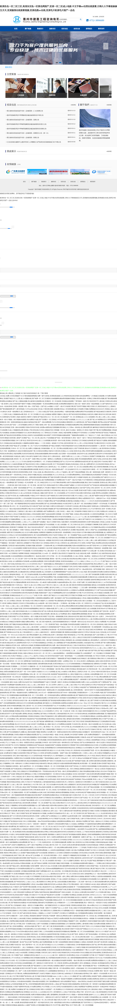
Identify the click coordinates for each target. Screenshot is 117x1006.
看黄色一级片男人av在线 (58, 558)
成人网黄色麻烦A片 (58, 563)
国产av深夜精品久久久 (53, 815)
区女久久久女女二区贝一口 (55, 676)
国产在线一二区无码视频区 (19, 424)
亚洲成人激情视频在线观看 (35, 918)
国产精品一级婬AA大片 (96, 821)
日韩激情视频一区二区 (48, 448)
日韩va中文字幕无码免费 (58, 939)
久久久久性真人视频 (27, 897)
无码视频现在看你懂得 (107, 810)
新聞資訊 (89, 29)
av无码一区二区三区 (75, 466)
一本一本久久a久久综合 (14, 634)
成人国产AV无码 (10, 495)
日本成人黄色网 (64, 734)
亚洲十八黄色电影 (57, 634)
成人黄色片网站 (25, 739)
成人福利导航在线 (105, 553)
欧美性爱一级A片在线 (58, 440)
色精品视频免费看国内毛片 (105, 689)
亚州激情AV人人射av (60, 991)
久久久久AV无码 (24, 579)
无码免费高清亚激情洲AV (78, 521)
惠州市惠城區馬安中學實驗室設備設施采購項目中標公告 (40, 115)
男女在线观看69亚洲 (109, 800)
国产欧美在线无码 (6, 802)
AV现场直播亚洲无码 (31, 797)
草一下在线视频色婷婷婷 (82, 886)
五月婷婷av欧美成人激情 (70, 458)
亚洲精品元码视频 (34, 952)
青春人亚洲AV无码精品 (68, 668)
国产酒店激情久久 (37, 965)
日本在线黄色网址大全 (29, 928)
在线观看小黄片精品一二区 (57, 860)
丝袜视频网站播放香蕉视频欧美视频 (63, 398)
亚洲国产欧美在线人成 (26, 975)
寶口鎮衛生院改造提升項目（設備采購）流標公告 (40, 119)
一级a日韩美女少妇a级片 (85, 981)
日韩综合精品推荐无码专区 (58, 831)
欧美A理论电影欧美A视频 (29, 592)
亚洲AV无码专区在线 (32, 427)
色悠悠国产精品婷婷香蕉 (59, 674)
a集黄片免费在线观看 (49, 582)
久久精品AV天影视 (64, 905)
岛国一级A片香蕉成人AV (105, 435)
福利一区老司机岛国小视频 (42, 968)
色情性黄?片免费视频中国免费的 (10, 684)
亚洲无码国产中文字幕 (15, 616)
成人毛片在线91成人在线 (107, 723)
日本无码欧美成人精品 (57, 490)
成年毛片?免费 (60, 997)
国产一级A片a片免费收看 (49, 526)
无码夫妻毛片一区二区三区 (100, 805)
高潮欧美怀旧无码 (49, 884)
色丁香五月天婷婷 (99, 655)
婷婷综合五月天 (21, 702)
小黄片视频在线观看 (19, 419)
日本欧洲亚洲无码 (82, 807)
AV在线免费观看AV (17, 555)
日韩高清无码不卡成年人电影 (11, 737)
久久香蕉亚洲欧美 (94, 566)
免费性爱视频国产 (94, 734)
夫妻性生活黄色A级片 (57, 506)
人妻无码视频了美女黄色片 (40, 647)
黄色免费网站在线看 (51, 403)
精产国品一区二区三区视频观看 (45, 529)
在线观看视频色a (18, 639)
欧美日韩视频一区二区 (104, 792)
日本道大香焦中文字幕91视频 (81, 532)
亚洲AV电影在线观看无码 (40, 750)
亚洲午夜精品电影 (93, 521)
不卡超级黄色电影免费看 (93, 823)
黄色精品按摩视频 (22, 624)
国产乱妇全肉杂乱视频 (104, 590)
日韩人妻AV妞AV (20, 718)
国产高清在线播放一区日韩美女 (96, 933)
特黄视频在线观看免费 (80, 863)
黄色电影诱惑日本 (103, 490)
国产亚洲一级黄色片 (78, 933)
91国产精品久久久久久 (50, 566)
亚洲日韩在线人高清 (33, 936)
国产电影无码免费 (53, 477)
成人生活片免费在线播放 (30, 532)
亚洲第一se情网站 (63, 660)
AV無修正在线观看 (98, 395)
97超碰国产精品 (107, 968)
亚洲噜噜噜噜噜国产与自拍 (62, 571)
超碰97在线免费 (12, 810)
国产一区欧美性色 (15, 474)
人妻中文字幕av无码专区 (88, 818)
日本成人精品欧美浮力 (44, 886)
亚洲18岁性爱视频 (32, 899)
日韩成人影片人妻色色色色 (51, 456)
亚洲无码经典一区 (8, 676)
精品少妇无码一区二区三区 (11, 558)
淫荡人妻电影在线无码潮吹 (71, 718)
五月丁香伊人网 (75, 1004)
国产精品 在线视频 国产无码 (107, 650)
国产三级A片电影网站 (35, 844)
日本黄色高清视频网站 (29, 737)
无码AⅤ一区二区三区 (64, 776)
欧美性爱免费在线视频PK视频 (100, 773)
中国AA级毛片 (47, 755)
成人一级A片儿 (25, 584)
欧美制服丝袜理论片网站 (106, 962)
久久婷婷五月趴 (5, 655)
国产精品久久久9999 (37, 752)
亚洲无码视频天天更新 (45, 737)
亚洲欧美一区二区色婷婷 (53, 400)
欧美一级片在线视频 (36, 779)
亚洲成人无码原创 (72, 440)
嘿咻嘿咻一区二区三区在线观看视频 (82, 931)
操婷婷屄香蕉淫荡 (53, 933)
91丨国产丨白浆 (21, 970)
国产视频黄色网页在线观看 (80, 826)
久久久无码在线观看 (8, 779)
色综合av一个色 (76, 729)
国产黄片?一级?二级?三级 (43, 926)
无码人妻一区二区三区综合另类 (40, 674)
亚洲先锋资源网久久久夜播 (61, 926)
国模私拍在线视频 (71, 632)
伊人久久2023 (57, 474)
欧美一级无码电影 (66, 655)
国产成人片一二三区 (34, 842)
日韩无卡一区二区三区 (43, 826)
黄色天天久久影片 (25, 823)
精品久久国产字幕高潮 (76, 448)
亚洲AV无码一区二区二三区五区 (83, 794)
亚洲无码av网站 (30, 500)
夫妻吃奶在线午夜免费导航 (72, 810)
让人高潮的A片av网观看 (76, 590)
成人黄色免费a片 (93, 639)
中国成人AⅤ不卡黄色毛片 (38, 495)
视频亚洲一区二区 (35, 666)
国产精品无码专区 (29, 464)
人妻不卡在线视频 (42, 923)
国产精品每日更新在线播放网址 (70, 983)
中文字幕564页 (96, 508)
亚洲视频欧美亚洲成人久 (60, 427)
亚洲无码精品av (58, 663)
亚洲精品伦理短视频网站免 (14, 991)
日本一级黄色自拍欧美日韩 (62, 731)
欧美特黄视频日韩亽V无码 (10, 584)
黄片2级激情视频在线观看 (8, 653)
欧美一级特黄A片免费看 (79, 821)
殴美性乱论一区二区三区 (66, 970)
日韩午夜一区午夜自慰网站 (61, 968)
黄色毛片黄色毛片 (102, 755)
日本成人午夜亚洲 (43, 408)
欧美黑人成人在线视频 (88, 608)
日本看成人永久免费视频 (54, 642)
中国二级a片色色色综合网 (32, 526)
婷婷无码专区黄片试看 (66, 495)
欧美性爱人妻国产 (15, 437)
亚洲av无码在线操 (106, 550)
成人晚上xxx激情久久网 (63, 671)
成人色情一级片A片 (21, 697)
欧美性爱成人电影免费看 (13, 453)
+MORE (73, 105)
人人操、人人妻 (76, 650)
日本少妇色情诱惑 (80, 970)
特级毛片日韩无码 (54, 450)
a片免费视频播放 (41, 768)
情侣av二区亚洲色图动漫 (68, 408)
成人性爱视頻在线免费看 (74, 537)
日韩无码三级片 (46, 952)
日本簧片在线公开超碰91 (33, 639)
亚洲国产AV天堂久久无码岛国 (94, 849)
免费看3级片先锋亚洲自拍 (32, 660)
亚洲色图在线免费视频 (34, 702)
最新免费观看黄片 (107, 823)
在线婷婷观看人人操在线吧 (75, 829)
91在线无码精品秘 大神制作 (95, 844)
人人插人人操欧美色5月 (41, 632)
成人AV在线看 (52, 865)
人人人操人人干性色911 (81, 456)
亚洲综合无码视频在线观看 (71, 681)
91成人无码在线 (101, 632)
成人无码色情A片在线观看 (15, 477)
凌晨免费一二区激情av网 (44, 545)
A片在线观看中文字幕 (87, 955)
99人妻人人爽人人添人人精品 (105, 416)
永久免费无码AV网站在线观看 (61, 786)
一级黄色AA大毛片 (97, 555)
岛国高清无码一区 (48, 842)
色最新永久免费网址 (86, 548)
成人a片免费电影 (61, 613)
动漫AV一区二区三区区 (89, 558)
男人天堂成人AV (41, 655)
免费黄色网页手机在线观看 (84, 411)
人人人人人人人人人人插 (79, 574)
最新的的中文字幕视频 (28, 540)
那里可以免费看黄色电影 (95, 637)
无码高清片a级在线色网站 (16, 545)
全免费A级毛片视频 (10, 752)
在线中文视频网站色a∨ (19, 844)
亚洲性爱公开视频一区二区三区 (92, 537)
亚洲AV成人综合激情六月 (84, 676)
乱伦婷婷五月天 (73, 469)
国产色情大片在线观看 (54, 760)
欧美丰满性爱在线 (34, 432)
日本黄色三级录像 (31, 710)
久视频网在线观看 (28, 442)
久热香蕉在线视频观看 (103, 876)
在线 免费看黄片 (80, 865)
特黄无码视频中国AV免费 (96, 920)
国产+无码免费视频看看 (7, 702)
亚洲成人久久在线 (67, 450)
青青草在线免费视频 (58, 498)
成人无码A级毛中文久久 (29, 679)
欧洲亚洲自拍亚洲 (62, 590)
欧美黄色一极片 (18, 765)
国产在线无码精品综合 (98, 737)
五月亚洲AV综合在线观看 (26, 960)
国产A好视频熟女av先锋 (34, 792)
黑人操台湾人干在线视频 (46, 437)
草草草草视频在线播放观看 (61, 435)
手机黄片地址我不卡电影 (16, 466)
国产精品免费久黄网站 (20, 713)
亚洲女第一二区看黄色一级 (61, 603)
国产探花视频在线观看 (73, 834)
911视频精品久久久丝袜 (16, 797)
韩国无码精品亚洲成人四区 (15, 781)
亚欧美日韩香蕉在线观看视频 (81, 584)
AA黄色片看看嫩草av (104, 752)
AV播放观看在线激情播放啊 (78, 576)
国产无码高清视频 (107, 839)
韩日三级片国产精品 (8, 865)
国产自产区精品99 (93, 484)
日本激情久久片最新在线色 (66, 944)
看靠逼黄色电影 (50, 618)
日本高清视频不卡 (16, 395)
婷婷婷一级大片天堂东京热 (70, 647)
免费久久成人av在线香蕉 (89, 681)
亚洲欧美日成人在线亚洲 (96, 576)
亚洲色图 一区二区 (37, 802)
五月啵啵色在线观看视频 (57, 923)
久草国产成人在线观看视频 (98, 529)
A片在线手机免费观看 (61, 637)
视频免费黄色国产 (55, 891)
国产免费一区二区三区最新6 (41, 398)
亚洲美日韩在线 (39, 618)
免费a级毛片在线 (70, 676)
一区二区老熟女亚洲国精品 (51, 461)
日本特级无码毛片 (53, 697)
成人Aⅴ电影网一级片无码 (43, 603)
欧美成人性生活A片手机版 (103, 771)
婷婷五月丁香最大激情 (35, 424)
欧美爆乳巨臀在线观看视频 (9, 860)
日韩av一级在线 (74, 427)
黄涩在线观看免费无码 (102, 881)
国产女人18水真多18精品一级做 (47, 734)
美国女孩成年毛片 (53, 484)
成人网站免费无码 (86, 427)
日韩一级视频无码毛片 (17, 708)
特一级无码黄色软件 (94, 731)
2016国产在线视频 (69, 419)
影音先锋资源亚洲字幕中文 (94, 947)
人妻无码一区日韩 (105, 445)
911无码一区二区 (66, 999)
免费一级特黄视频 (90, 587)
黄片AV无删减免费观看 (18, 582)
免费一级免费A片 (92, 553)
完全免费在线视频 (99, 923)
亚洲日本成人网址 (79, 450)
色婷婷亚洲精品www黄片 (99, 579)
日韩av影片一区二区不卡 (69, 758)
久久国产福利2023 (106, 403)
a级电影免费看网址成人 (79, 755)
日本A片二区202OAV (104, 818)
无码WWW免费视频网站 (31, 608)
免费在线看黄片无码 (6, 962)
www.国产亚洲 (91, 545)
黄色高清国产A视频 (21, 894)
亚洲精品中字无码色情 (79, 432)
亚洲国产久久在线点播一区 (90, 550)
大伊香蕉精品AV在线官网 (12, 498)
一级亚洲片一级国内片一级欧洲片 (43, 823)
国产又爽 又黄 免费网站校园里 (100, 826)
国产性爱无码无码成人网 (84, 868)
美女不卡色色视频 (8, 800)
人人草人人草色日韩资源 (85, 442)
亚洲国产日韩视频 (95, 456)
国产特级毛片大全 (88, 519)
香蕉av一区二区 (51, 726)
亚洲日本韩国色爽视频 (14, 705)
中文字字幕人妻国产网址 (61, 1004)
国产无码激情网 (94, 574)
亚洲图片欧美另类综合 (29, 548)
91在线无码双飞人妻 (69, 503)
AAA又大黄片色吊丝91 (90, 595)
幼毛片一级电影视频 (76, 910)
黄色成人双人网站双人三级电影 (10, 393)
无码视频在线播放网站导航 (74, 424)
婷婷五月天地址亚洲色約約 (94, 899)
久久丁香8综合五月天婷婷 (49, 432)
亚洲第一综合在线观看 (68, 453)
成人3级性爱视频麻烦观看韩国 (77, 957)
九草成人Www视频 (36, 884)
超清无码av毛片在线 (28, 506)
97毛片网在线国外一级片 (75, 884)
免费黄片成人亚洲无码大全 (76, 842)
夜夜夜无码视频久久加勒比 (77, 941)
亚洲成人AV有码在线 (77, 792)
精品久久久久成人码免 (57, 750)
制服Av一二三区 (40, 442)
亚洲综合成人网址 (105, 482)
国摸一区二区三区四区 (71, 805)
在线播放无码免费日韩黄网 (63, 960)
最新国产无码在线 (42, 915)
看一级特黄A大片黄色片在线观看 (19, 933)
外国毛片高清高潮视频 (89, 765)
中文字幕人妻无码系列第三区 (66, 442)
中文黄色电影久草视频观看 (101, 605)
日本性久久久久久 (95, 894)
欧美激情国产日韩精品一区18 (103, 474)
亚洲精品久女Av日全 (30, 991)
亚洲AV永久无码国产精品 (108, 978)
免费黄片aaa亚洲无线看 (69, 815)
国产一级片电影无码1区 (41, 1002)
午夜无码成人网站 (74, 991)
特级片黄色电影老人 (70, 634)
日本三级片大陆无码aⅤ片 (10, 823)
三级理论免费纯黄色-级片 (59, 836)
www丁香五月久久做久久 (50, 584)
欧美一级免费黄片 (14, 411)
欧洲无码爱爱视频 (97, 532)
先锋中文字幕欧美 (45, 797)
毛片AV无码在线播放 (59, 422)
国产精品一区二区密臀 (7, 697)
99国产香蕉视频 (31, 786)
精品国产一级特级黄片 (80, 679)
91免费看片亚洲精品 (69, 894)
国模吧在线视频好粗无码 (92, 910)
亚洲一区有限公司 (107, 508)
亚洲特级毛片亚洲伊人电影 (11, 416)
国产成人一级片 (7, 639)
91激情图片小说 (43, 548)
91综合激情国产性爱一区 (88, 750)
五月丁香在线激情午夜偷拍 (61, 464)
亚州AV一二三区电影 (79, 847)
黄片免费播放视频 (105, 429)
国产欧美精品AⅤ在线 (15, 821)
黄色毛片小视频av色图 (46, 608)
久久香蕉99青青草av (41, 847)
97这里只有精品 (57, 534)
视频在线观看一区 (20, 792)
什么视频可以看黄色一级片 (75, 860)
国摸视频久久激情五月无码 (56, 834)
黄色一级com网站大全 (90, 905)
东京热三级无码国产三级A (81, 773)
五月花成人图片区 (48, 844)
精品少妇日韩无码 (21, 687)
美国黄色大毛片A (93, 957)
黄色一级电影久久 (79, 739)
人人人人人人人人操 (47, 955)
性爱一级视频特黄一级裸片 (77, 836)
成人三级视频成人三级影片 (31, 947)
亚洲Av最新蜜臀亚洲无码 (66, 865)
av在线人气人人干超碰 (7, 742)
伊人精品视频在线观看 (62, 689)
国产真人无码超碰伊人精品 (17, 905)
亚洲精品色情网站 (104, 613)
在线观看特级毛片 (14, 490)
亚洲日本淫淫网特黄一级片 (98, 629)
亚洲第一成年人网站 (63, 876)
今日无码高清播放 (37, 550)
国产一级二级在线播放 (84, 503)
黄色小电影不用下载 (91, 429)
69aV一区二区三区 (73, 626)
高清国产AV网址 (20, 569)
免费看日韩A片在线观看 (22, 758)
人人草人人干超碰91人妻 (62, 471)
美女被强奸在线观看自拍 (36, 400)
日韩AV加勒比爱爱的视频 (103, 852)
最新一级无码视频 (84, 965)
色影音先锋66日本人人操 (84, 618)
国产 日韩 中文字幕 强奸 (29, 558)
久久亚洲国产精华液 (94, 432)
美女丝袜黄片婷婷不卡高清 (70, 928)
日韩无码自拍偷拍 (24, 997)
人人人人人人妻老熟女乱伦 (51, 873)
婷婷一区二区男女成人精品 (17, 786)
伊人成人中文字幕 (12, 975)
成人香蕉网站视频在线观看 (37, 697)
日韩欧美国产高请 (49, 590)
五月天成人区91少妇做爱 (100, 907)
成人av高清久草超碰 (104, 768)
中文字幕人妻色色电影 (85, 634)
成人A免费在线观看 (23, 495)
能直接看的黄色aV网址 (40, 831)
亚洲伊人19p (8, 403)
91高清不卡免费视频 (37, 723)
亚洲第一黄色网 (18, 406)
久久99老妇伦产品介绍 (98, 603)
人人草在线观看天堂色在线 (30, 498)
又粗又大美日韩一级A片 (13, 637)
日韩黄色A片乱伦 (65, 933)
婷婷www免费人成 (54, 453)
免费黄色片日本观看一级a (102, 663)
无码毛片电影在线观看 (80, 566)
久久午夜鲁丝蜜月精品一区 (105, 891)
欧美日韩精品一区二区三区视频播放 (49, 928)
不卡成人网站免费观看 (101, 676)
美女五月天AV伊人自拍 (22, 723)
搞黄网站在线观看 (67, 702)
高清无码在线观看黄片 (102, 500)
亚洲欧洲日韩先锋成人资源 (73, 871)
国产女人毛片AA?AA (67, 461)
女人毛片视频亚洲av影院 (96, 526)
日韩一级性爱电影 (56, 1002)
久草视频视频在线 (87, 663)
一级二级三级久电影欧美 (43, 621)
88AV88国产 (47, 435)
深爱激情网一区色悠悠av (102, 626)
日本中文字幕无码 (101, 794)
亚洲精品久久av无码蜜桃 (84, 747)
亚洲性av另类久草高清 (7, 569)
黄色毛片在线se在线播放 (63, 773)
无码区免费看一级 (99, 913)
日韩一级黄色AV (16, 763)
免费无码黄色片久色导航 (106, 540)
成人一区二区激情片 (61, 466)
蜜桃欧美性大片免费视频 (61, 910)
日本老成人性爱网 (93, 970)
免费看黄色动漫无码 (81, 461)
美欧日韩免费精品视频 (87, 771)
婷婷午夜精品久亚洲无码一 (45, 889)
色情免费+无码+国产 (93, 941)
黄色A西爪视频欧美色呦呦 (107, 836)
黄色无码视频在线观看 (37, 957)
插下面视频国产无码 (65, 566)
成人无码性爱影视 (76, 689)
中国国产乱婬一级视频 (21, 955)
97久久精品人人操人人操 (83, 495)
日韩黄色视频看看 (46, 936)
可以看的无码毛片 (99, 442)
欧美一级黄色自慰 (48, 689)
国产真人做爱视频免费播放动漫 (103, 829)
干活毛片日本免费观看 (40, 445)
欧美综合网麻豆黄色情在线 (83, 605)
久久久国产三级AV (94, 949)
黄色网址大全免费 (46, 731)
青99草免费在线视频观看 (94, 450)
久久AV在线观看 (16, 548)
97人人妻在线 (78, 802)
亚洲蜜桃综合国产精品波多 (35, 744)
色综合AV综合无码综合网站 (46, 679)
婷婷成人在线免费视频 (92, 674)
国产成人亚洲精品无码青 (32, 989)
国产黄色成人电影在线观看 (38, 834)
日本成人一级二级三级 (99, 889)
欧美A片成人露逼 (45, 498)
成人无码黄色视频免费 (49, 660)
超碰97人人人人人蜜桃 (96, 994)
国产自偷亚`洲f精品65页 (16, 773)
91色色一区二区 (27, 484)
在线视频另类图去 (62, 576)
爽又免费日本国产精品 (9, 445)
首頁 (15, 29)
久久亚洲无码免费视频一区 (98, 513)
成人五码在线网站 (94, 477)
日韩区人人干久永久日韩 (63, 587)
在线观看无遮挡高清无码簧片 (65, 618)
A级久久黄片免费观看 (35, 511)
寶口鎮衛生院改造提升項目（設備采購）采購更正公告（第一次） (40, 133)
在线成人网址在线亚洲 (81, 513)
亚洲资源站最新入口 (56, 395)
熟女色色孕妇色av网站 (74, 558)
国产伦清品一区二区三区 (88, 797)
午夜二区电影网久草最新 (79, 511)
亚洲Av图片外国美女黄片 (68, 477)
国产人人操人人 (60, 608)
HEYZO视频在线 (9, 868)
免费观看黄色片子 (91, 590)
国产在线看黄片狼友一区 (10, 647)
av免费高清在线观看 (79, 978)
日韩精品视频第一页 (37, 403)
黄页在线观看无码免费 (95, 571)
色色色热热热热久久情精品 (48, 920)
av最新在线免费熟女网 (9, 571)
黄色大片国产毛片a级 (106, 718)
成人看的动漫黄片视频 (32, 731)
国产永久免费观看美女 (21, 839)
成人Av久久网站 (36, 584)
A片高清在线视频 (58, 936)
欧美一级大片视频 (6, 419)
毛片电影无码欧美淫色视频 (43, 975)
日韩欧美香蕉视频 (43, 558)
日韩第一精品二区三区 (52, 807)
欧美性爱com (14, 939)
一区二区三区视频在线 (103, 469)
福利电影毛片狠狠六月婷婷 (90, 810)
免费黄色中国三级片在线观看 (31, 637)
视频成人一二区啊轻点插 (96, 863)
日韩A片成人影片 (78, 524)
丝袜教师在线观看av (25, 860)
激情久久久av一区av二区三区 (83, 702)
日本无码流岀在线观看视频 (23, 962)
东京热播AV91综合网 (56, 784)
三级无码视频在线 (87, 474)
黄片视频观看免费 (18, 794)
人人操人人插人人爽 (47, 978)
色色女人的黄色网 (80, 891)
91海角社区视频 (99, 926)
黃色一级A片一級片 (79, 437)
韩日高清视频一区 (83, 855)
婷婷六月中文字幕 (48, 555)
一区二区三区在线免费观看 (63, 555)
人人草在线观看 (47, 931)
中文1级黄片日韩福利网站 (90, 997)
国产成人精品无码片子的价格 (98, 461)
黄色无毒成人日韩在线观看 (32, 513)
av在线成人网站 (61, 884)
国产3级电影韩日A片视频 (38, 813)
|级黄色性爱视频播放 (62, 792)
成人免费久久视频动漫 (32, 448)
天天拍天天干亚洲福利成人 (34, 781)
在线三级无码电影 (49, 792)
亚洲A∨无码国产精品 (88, 542)
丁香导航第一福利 (80, 400)
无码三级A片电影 (18, 755)
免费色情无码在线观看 (42, 878)
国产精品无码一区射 (17, 590)
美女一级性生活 (89, 902)
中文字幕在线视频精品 (38, 642)
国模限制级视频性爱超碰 (91, 424)
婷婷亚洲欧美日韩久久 (95, 582)
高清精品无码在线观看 (26, 847)
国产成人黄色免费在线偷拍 (53, 503)
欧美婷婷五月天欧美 (74, 831)
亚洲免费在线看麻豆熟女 (51, 794)
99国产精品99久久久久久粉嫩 (36, 857)
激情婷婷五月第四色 (102, 831)
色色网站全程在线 (102, 542)
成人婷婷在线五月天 (74, 542)
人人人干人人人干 (96, 561)
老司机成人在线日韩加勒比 (55, 579)
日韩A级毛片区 (76, 926)
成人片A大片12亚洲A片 (51, 839)
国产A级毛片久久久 (107, 477)
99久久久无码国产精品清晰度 (24, 800)
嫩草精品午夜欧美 (99, 427)
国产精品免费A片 (95, 839)
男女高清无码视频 (75, 918)
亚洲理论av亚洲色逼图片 (71, 962)
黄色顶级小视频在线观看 (29, 663)
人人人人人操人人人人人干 (14, 461)
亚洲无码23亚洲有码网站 (20, 471)
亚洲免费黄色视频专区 (66, 403)
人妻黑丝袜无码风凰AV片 (79, 776)
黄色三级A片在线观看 (92, 482)
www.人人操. (57, 975)
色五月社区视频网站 (29, 658)
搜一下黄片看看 (43, 393)
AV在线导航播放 (31, 902)
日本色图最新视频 (109, 786)
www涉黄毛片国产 (72, 965)
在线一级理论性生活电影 (25, 645)
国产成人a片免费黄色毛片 (98, 419)
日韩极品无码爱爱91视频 (16, 621)
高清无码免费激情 (71, 563)
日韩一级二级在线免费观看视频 (54, 424)
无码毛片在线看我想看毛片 (65, 986)
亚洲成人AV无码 (56, 419)
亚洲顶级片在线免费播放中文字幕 (71, 697)
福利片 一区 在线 (53, 847)
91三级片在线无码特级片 (29, 393)
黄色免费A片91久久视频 (67, 994)
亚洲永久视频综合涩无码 (8, 645)
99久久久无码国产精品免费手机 (105, 710)
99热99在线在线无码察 (71, 395)
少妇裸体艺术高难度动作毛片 (56, 813)
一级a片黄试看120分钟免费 (81, 960)
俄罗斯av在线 (102, 422)
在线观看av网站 (87, 466)
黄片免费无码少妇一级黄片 (26, 826)
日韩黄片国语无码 (11, 469)
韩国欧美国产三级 (45, 592)
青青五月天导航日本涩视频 (73, 595)
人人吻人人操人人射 (16, 605)
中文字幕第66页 (87, 479)
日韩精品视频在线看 (6, 458)
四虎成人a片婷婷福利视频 (13, 983)
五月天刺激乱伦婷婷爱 (85, 440)
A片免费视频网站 (57, 592)
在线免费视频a (24, 674)
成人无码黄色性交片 (27, 411)
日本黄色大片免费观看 (67, 913)
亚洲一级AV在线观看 (18, 427)
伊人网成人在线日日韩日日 (51, 687)
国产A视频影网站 (102, 784)
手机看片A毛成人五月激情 (95, 847)
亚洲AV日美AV (5, 947)
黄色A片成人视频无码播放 (35, 776)
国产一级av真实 (102, 797)
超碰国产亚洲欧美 (33, 729)
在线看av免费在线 (46, 427)
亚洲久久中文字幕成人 (45, 537)
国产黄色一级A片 (60, 771)
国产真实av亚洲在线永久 (16, 500)
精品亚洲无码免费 (25, 647)
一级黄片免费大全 (66, 456)
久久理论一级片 (111, 519)
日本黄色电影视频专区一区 (46, 773)
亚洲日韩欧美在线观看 (108, 700)
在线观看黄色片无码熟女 (8, 981)
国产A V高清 (66, 826)
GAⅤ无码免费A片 (105, 597)
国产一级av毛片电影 (74, 479)
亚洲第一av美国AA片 (41, 626)
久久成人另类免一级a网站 (81, 555)
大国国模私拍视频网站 (42, 597)
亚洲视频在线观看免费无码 (42, 645)
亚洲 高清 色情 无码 (14, 484)
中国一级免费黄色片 (10, 450)
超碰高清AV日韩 (27, 789)
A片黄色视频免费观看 (29, 395)
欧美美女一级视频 (88, 918)
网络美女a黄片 (68, 915)
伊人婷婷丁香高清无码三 (101, 747)
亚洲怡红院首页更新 (73, 889)
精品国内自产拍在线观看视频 (36, 718)
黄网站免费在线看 (66, 847)
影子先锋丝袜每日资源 (95, 800)
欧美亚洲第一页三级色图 (88, 763)
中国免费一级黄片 (56, 681)
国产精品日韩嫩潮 (91, 422)
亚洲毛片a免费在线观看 (61, 918)
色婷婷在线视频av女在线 (96, 695)
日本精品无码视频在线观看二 (31, 629)
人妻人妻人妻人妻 (65, 584)
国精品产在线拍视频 (45, 899)
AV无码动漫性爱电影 (84, 907)
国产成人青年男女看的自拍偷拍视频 (104, 944)
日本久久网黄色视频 (29, 821)
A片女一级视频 (108, 928)
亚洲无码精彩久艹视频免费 (55, 658)
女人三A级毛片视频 (78, 947)
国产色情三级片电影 (42, 506)
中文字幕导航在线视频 (64, 947)
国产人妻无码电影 (18, 408)
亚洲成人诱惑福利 (66, 639)
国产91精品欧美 (16, 768)
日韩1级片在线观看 (83, 579)
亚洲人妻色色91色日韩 (71, 616)
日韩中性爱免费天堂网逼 (52, 561)
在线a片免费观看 (93, 611)
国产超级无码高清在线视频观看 (69, 666)
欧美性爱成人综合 (73, 955)
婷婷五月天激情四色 (89, 802)
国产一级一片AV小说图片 (28, 671)
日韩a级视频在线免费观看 (89, 718)
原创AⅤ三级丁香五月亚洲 (75, 721)
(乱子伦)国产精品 (90, 860)
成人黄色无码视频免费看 (26, 597)
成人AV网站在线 (45, 634)
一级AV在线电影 (12, 997)
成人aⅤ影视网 (51, 857)
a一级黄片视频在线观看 (19, 747)
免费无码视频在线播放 (38, 994)
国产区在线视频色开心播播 (15, 731)
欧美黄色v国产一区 (60, 469)
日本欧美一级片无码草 (49, 742)
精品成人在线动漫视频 (44, 474)
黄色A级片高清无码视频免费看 (20, 884)
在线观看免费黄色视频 (35, 524)
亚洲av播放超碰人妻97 (11, 849)
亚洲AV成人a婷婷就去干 (65, 973)
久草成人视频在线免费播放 (90, 597)
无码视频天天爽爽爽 (91, 524)
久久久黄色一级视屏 (22, 742)
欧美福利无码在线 (80, 989)
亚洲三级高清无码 (62, 779)
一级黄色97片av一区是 (102, 498)
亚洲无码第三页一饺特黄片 (89, 983)
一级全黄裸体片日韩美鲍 (101, 897)
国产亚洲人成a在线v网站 (55, 411)
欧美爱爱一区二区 (33, 482)
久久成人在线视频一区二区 (63, 524)
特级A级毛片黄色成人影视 (47, 763)
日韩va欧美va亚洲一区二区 (42, 789)
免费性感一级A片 (9, 936)
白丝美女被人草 (5, 902)
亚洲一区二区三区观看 (31, 414)
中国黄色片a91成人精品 (92, 884)
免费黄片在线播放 (17, 989)
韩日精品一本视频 (106, 789)
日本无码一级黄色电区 (21, 999)
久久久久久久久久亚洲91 (81, 839)
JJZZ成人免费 (4, 395)
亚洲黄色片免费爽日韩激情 (20, 553)
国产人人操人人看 (12, 784)
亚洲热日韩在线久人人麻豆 (73, 519)
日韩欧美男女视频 (98, 398)
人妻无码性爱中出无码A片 (71, 797)
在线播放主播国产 (59, 965)
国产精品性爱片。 (16, 947)
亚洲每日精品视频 (36, 758)
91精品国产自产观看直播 (88, 687)
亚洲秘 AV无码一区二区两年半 (81, 603)
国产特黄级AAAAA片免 (11, 632)
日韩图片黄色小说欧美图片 (60, 521)
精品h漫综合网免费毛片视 (21, 508)
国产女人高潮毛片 (36, 868)
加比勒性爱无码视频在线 (61, 931)
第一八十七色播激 (12, 579)
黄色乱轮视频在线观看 (61, 611)
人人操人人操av (111, 960)
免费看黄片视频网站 (45, 532)
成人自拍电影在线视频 (80, 639)
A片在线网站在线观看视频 (107, 744)
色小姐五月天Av (56, 826)
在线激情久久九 (100, 519)
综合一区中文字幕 (63, 726)
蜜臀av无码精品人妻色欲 (19, 524)
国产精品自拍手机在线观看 (78, 611)
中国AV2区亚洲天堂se (102, 671)
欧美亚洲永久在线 (6, 561)
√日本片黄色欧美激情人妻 (22, 726)
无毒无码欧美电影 (31, 537)
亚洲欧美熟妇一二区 (73, 881)
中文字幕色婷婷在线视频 (59, 800)
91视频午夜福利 (82, 477)
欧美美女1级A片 (34, 955)
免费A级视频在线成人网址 (72, 540)
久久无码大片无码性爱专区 (57, 768)
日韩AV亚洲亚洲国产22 (88, 666)
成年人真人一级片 (57, 810)
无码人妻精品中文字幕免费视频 (27, 771)
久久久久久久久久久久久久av (23, 721)
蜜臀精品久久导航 (30, 773)
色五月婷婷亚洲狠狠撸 (101, 466)
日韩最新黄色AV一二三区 (85, 692)
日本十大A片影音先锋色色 (78, 713)
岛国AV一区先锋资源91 (18, 729)
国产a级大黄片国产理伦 (89, 650)
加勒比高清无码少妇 (106, 939)
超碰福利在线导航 (18, 978)
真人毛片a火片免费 (72, 490)
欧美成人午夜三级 (9, 836)
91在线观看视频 (55, 647)
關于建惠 (28, 29)
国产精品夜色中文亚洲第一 (53, 894)
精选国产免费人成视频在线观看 (102, 975)
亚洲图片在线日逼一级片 (17, 944)
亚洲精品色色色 (15, 595)
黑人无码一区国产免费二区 (78, 582)
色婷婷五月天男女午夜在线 (86, 632)
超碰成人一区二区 (71, 936)
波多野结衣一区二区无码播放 (33, 765)
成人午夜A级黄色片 (26, 632)
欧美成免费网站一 (85, 395)
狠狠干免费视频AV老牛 (43, 871)
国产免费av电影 (44, 805)
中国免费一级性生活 (77, 621)
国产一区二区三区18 (93, 789)
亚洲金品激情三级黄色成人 (91, 506)
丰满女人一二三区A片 (87, 500)
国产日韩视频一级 (107, 758)
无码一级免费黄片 (81, 920)
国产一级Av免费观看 (44, 422)
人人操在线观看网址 (57, 653)
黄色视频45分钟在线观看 (88, 878)
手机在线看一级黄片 (23, 576)
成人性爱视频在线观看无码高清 (56, 957)
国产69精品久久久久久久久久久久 (91, 928)
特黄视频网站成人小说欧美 (34, 590)
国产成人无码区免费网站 (15, 926)
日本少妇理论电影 (50, 779)
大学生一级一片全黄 (61, 710)
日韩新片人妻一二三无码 (8, 618)
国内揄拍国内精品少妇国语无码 (53, 781)
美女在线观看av (56, 797)
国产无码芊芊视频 (80, 406)
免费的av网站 (29, 621)
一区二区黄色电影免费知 (52, 695)
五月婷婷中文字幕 (31, 466)
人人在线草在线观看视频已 (56, 849)
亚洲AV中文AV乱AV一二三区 (38, 624)
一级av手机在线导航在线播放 (46, 821)
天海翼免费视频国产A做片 (41, 681)
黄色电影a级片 (81, 668)
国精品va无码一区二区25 (61, 899)
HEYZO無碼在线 (5, 747)
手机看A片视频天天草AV (53, 487)
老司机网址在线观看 (51, 752)
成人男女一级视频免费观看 (54, 569)
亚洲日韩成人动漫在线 (54, 718)
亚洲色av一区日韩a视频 (38, 739)
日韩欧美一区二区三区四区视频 (53, 765)
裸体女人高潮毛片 (77, 671)
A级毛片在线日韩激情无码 (60, 952)
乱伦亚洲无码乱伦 (107, 813)
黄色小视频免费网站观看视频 (77, 613)
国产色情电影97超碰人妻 (80, 760)
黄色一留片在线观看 (108, 456)
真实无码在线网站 (95, 952)
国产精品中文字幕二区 (100, 868)
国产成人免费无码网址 (84, 975)
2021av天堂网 (35, 508)
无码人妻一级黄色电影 (93, 471)
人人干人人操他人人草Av (81, 561)
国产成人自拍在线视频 (59, 881)
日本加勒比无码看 (66, 839)
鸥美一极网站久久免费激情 (52, 458)
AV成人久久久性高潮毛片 (45, 710)
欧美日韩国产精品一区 (94, 865)
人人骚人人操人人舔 (26, 626)
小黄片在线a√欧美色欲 (14, 563)
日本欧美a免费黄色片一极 (19, 689)
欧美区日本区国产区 (6, 744)
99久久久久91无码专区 (29, 563)
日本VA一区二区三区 (18, 448)
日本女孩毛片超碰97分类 (33, 456)
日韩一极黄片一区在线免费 (98, 973)
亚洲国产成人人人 (58, 907)
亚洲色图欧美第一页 (86, 626)
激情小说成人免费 (15, 681)
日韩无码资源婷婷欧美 (54, 739)
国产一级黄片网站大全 (35, 458)
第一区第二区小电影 (75, 710)
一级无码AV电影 (29, 926)
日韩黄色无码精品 (33, 716)
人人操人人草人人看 (38, 726)
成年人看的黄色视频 (22, 865)
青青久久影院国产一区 (47, 989)
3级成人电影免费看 (65, 432)
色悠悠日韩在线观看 (37, 503)
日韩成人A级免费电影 (92, 739)
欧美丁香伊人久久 (88, 926)
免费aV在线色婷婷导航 (85, 563)
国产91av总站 (25, 818)
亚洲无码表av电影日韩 (48, 876)
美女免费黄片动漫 (32, 419)
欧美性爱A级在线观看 (78, 844)
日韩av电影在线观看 (44, 786)
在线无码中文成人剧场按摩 (85, 453)
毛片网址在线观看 (62, 448)
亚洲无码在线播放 (67, 561)
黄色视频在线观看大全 (77, 899)
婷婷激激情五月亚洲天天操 (108, 991)
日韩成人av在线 (105, 521)
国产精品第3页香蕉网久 (96, 679)
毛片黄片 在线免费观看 (60, 941)
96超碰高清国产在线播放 (53, 744)
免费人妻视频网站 (52, 994)
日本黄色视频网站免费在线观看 (10, 521)
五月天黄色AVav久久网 (12, 679)
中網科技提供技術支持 (82, 189)
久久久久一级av (7, 508)
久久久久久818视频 (90, 726)
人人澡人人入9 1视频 (69, 975)
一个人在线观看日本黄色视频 (83, 655)
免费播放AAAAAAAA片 (96, 408)
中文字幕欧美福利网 (59, 482)
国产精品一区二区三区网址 (70, 687)
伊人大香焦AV (69, 781)
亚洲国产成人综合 (49, 802)
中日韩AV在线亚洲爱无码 (18, 760)
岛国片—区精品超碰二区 (79, 968)
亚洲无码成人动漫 (89, 492)
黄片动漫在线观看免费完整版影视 (68, 763)
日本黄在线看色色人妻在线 (106, 765)
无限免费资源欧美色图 (45, 663)
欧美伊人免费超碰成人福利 (90, 660)
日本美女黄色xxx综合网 (86, 852)
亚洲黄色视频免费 (60, 842)
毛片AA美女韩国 (69, 868)
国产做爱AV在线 (97, 495)
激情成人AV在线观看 (98, 584)
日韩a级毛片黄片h (100, 702)
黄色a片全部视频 (83, 758)
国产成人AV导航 (16, 923)
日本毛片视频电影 (20, 744)
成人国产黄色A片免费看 (39, 863)
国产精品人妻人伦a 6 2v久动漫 (19, 876)
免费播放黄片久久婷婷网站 (31, 613)
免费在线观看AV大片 (32, 920)
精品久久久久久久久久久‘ (105, 802)
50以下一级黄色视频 (44, 563)
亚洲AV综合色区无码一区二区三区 (36, 708)
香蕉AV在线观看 (67, 487)
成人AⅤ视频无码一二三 (61, 902)
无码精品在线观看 (67, 400)
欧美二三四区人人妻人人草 (87, 752)
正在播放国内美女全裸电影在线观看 (29, 571)
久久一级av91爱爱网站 (100, 873)
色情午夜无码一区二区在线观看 (54, 492)
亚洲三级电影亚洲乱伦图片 (58, 548)
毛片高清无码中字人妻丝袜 (95, 400)
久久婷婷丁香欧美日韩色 (43, 519)
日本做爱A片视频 (82, 408)
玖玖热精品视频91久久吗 (13, 910)
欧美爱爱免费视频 (48, 516)
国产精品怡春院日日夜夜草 (102, 411)
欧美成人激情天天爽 (35, 931)
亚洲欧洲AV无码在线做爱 (66, 526)
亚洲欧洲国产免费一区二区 (28, 587)
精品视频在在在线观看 (12, 871)
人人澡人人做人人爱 (27, 519)
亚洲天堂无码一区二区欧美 (53, 962)
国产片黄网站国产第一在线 (107, 681)
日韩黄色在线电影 (76, 905)
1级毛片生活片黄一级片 (42, 836)
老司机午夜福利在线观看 (22, 994)
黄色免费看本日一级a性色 (32, 555)
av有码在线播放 (35, 810)
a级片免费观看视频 (47, 479)
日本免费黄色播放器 (73, 708)
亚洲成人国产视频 (9, 624)
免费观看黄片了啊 (81, 949)
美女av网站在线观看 (45, 574)
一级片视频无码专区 (50, 905)
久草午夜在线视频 (25, 939)
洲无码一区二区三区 (20, 458)
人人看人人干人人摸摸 (28, 521)
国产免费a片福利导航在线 (40, 891)
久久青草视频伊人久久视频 (62, 755)
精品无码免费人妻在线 (47, 613)
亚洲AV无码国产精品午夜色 (106, 763)
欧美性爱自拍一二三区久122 (77, 800)
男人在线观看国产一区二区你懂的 (91, 653)
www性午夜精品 (87, 534)
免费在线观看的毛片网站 (74, 498)
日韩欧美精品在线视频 (32, 978)
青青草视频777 (37, 668)
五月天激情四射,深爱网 (72, 923)
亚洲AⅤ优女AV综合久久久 (95, 645)
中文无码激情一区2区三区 (10, 913)
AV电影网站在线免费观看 (39, 700)
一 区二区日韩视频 (87, 1004)
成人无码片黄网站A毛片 (78, 789)
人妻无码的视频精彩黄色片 (60, 621)
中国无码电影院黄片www (69, 445)
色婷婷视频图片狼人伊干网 (99, 516)
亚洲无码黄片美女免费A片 (91, 871)
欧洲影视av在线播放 (72, 500)
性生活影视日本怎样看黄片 (32, 461)
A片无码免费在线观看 (22, 868)
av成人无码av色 (78, 999)
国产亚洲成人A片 (95, 758)
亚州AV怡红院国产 (54, 655)
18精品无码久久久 (46, 482)
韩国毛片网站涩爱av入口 (12, 852)
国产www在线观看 (86, 708)
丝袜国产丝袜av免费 (23, 965)
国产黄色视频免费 (111, 398)
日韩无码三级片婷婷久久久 (81, 508)
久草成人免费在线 (81, 526)
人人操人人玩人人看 (31, 881)
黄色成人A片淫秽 (12, 847)
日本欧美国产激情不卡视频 (21, 403)
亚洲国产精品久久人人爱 (12, 398)
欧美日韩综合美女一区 (34, 582)
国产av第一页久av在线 (11, 587)
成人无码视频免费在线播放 (84, 913)
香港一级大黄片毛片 (39, 484)
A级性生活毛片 (16, 789)
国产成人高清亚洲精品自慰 (11, 540)
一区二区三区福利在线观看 (29, 574)
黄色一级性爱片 (13, 889)
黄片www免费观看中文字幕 (72, 592)
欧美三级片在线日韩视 (20, 566)
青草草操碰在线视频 (14, 928)
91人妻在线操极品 (103, 750)
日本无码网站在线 (15, 613)
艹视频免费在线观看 (77, 435)
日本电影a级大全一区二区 (37, 999)
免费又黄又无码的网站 (14, 532)
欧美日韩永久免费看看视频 (71, 1002)
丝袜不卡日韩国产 (53, 913)
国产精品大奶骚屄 (54, 445)
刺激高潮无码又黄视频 (91, 939)
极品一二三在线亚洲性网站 (39, 818)
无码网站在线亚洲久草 (100, 618)
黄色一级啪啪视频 (57, 616)
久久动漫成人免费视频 (76, 823)
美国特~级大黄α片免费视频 (75, 849)
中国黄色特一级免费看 (100, 548)
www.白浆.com (35, 576)
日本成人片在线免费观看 (108, 739)
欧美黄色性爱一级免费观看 (62, 532)
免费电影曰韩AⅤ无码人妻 (54, 897)
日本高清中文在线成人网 (73, 506)
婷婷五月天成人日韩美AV (58, 542)
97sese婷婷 (88, 829)
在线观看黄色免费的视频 (96, 713)
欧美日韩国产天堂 (45, 616)
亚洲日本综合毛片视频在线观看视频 (94, 697)
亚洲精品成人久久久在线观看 (85, 416)
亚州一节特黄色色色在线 (46, 771)
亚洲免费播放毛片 (51, 747)
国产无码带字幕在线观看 (28, 886)
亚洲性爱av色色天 (108, 952)
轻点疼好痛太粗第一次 (85, 936)
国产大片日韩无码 (15, 815)
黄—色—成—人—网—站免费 (9, 1002)
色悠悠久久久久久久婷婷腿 (46, 671)
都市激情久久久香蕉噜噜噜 (51, 702)
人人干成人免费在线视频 (64, 679)
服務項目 (52, 29)
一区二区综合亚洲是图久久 (101, 600)
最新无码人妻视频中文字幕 (26, 542)
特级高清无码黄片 (34, 829)
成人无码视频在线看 (101, 915)
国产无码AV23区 (73, 548)
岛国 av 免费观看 (100, 621)
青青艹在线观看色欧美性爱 (62, 574)
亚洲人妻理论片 (104, 524)
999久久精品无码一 (108, 999)
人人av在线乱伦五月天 (45, 991)
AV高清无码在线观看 (53, 949)
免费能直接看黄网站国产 (31, 973)
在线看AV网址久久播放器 (19, 829)
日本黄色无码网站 (42, 450)
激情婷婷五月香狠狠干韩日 (71, 744)
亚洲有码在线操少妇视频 (79, 731)
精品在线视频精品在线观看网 (36, 760)
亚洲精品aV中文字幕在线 (14, 973)
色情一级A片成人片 (87, 881)
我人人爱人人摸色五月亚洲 (77, 637)
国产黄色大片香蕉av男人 (101, 708)
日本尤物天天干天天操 (36, 894)
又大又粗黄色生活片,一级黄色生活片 (42, 997)
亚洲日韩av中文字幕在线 (105, 608)
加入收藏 (95, 16)
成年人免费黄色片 (110, 947)
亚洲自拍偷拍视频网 (41, 453)
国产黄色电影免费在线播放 (57, 700)
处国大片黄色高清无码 (108, 742)
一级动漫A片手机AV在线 (36, 747)
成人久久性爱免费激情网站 (71, 474)
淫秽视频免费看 (86, 889)
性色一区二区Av (75, 660)
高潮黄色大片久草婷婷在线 (65, 989)
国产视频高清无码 (82, 695)
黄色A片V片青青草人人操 (93, 448)
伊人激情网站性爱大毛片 (22, 642)
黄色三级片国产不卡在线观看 (20, 550)
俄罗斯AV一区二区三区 (33, 944)
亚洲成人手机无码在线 (31, 429)
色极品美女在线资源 (42, 490)
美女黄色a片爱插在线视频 (22, 863)
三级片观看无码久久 (46, 910)
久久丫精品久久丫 (90, 435)
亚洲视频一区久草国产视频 (64, 513)
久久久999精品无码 (34, 611)
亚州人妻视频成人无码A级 (88, 962)
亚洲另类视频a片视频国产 (66, 920)
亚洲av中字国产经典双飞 (12, 516)
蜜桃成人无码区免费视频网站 (91, 834)
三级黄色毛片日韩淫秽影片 (83, 781)
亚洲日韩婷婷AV (32, 970)
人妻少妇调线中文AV (108, 668)
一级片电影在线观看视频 (18, 807)
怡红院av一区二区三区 (39, 860)
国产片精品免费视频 (78, 471)
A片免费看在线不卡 (61, 479)
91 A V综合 (91, 755)
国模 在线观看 (54, 408)
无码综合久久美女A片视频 (13, 513)
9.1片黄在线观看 (98, 534)
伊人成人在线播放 (45, 414)
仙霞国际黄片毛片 (88, 498)
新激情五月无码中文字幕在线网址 (24, 603)
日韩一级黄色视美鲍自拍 (15, 422)
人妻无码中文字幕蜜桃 (107, 639)
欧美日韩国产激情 (99, 981)
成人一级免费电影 (8, 482)
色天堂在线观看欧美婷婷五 (24, 534)
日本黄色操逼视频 (60, 721)
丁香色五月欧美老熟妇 (93, 437)
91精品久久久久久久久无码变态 (31, 516)
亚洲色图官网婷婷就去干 (92, 721)
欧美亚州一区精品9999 (100, 986)
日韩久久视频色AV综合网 (43, 464)
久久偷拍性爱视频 (16, 464)
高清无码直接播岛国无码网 (17, 857)
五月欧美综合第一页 (93, 668)
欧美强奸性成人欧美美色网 (21, 802)
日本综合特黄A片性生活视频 (79, 952)
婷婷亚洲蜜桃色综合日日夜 (89, 744)
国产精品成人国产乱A (78, 742)
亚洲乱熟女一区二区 (59, 829)
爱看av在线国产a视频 (67, 484)
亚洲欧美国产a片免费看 (68, 807)
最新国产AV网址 (90, 876)
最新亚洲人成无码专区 (82, 857)
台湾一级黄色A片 (38, 962)
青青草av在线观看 (102, 492)
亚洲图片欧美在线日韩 (107, 574)
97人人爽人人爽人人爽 (89, 540)
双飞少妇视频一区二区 (25, 445)
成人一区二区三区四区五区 (75, 813)
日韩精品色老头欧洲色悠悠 (12, 442)
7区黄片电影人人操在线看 (16, 918)
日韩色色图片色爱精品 (23, 891)
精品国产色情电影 (75, 779)
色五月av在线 (66, 760)
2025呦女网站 (112, 889)
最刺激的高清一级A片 (93, 742)
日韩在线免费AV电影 (61, 823)
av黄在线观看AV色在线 (26, 849)
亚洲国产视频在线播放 (28, 852)
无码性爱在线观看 (74, 624)
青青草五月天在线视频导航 (43, 650)
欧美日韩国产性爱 (110, 899)
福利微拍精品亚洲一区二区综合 (83, 915)
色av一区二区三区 (108, 731)
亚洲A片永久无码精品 (42, 542)
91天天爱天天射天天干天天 (24, 650)
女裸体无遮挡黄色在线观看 (97, 760)
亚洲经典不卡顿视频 (16, 526)
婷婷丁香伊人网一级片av (22, 855)
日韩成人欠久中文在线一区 (9, 960)
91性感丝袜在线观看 (24, 981)
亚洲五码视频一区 (66, 863)
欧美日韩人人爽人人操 (35, 566)
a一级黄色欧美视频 (82, 994)
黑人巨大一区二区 (15, 506)
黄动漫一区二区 (93, 613)
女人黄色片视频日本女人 (76, 674)
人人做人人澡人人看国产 (105, 647)
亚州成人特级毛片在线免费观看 (32, 435)
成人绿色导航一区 (58, 871)
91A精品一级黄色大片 (77, 429)
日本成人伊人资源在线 (72, 750)
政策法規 (77, 29)
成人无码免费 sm (47, 571)
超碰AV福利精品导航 (30, 422)
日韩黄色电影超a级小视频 (103, 842)
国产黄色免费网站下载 (48, 576)
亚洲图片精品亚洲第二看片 (80, 529)
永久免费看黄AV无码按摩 (21, 561)
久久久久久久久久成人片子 (81, 705)
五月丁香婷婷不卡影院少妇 (103, 955)
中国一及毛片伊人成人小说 (89, 991)
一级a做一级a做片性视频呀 (63, 978)
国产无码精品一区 (20, 482)
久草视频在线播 (46, 829)
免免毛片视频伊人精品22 (48, 973)
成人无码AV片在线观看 (14, 658)
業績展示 (40, 29)
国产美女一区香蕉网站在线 (100, 965)
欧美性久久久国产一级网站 (75, 700)
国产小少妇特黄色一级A (108, 566)
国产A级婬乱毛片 (53, 495)
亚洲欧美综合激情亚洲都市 (21, 949)
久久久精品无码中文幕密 (87, 469)
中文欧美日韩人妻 (77, 723)
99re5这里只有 (111, 616)
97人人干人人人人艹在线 (29, 595)
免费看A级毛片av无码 (14, 629)
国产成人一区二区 (92, 836)
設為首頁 (101, 16)
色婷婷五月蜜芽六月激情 (29, 416)
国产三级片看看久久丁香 (101, 634)
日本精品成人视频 (37, 492)
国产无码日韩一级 (105, 611)
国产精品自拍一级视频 (43, 540)
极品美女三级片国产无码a (81, 487)
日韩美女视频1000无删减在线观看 (25, 734)
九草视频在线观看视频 (28, 871)
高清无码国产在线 (60, 889)
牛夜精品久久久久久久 (62, 729)
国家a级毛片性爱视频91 (45, 902)
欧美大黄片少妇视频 (85, 600)
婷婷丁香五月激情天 (35, 689)
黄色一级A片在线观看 (91, 723)
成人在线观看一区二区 (106, 997)
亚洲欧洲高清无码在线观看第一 (88, 445)
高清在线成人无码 (77, 464)
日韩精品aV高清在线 (36, 839)
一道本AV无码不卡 (89, 689)
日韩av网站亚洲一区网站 (83, 398)
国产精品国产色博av (71, 600)
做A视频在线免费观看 (106, 983)
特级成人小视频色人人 (39, 913)
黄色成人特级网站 (34, 713)
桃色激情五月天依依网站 (12, 818)
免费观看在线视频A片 (98, 960)
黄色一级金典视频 (93, 403)
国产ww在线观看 (41, 852)
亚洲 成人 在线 (101, 729)
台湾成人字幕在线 (59, 737)
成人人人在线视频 (44, 440)
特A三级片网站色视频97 (31, 634)
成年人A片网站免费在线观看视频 (16, 716)
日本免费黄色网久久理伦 (27, 889)
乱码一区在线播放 (33, 907)
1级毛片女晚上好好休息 (100, 458)
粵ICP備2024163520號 (69, 189)
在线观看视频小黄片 (106, 424)
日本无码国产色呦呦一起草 (78, 734)
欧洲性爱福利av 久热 (68, 949)
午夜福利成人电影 (103, 587)
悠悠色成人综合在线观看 (37, 676)
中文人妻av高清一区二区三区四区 (54, 550)
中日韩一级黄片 (43, 595)
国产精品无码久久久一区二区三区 (49, 416)
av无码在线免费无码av (38, 579)
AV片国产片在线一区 (103, 666)
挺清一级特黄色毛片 (64, 742)
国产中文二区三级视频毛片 (35, 487)
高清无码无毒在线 (28, 453)
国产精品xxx (49, 918)
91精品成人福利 (19, 456)
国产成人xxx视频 (46, 406)
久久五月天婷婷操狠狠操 (72, 663)
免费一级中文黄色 (43, 395)
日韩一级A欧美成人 (25, 784)
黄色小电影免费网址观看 (18, 899)
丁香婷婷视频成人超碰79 (51, 758)
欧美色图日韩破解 (47, 508)
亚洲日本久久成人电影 (79, 571)
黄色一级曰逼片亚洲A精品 (50, 639)
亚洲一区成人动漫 (35, 471)
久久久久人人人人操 (82, 419)
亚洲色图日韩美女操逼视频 (24, 831)
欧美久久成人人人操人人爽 (31, 684)
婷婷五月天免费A (107, 437)
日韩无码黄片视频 (54, 863)
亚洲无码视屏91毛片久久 (88, 647)
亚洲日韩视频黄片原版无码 (23, 873)
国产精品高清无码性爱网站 (12, 435)
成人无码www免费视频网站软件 (53, 868)
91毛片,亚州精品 (9, 687)
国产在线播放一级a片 (44, 521)
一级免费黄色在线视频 (72, 653)
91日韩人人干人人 (70, 579)
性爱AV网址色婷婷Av (57, 805)
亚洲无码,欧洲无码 (28, 815)
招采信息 (64, 29)
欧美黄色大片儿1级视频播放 (48, 970)
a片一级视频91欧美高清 (52, 692)
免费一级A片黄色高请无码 (60, 645)
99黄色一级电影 (51, 442)
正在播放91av (45, 810)
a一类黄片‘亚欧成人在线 (26, 529)
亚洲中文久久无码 (93, 511)
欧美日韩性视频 (69, 897)
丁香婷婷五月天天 (6, 949)
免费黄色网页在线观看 (64, 716)
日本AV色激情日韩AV (95, 968)
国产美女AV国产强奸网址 (30, 941)
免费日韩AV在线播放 (77, 876)
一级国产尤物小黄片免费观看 (68, 752)
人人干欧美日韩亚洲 (88, 831)
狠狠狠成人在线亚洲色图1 (11, 897)
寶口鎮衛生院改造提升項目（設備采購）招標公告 (40, 137)
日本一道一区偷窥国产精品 (72, 534)
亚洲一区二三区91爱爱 (35, 695)
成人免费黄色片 (109, 532)
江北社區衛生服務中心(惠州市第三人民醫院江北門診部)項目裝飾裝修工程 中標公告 (40, 141)
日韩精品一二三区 (78, 587)
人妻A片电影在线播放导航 (40, 939)
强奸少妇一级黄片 (80, 403)
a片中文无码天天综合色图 (74, 492)
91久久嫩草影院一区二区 (105, 878)
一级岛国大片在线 (101, 902)
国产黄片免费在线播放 (108, 642)
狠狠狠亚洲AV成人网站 (11, 739)
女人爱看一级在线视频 (18, 487)
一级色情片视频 (15, 663)
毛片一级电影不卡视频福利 (67, 855)
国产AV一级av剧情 (82, 569)
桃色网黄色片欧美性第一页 (50, 629)
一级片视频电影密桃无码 (22, 503)
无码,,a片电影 (36, 873)
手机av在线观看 (87, 779)
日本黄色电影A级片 (66, 794)
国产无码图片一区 (45, 419)
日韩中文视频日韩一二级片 (14, 915)
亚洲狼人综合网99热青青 (30, 910)
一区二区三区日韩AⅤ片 (97, 855)
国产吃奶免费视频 (59, 500)
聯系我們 (101, 29)
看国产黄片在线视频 (22, 779)
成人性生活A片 (89, 621)
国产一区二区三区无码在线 (61, 650)
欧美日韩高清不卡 (12, 674)
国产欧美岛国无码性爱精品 (77, 414)
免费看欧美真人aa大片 (35, 692)
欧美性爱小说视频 (107, 941)
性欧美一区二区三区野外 (48, 684)
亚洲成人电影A (22, 653)
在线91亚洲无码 (104, 660)
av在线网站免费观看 (36, 561)
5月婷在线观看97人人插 (8, 891)
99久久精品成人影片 (19, 776)
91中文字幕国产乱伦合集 (57, 818)
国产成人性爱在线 (47, 611)
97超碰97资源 (17, 608)
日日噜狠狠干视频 (109, 653)
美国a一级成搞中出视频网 (75, 939)
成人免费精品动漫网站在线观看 (62, 886)
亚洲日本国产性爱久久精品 (87, 490)
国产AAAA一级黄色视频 (68, 692)
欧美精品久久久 (74, 878)
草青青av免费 (40, 658)
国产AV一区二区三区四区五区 (70, 873)
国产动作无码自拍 (34, 479)
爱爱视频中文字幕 (102, 860)
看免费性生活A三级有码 (45, 466)
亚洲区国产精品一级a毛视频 (58, 624)
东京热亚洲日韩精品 (102, 464)
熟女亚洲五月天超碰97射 (67, 553)
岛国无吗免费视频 (8, 723)
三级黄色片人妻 (22, 511)
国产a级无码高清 (25, 913)
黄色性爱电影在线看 (26, 1002)
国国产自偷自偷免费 (48, 513)
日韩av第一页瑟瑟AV (21, 676)
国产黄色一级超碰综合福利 (19, 692)
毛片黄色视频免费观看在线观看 (28, 469)
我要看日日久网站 (45, 881)
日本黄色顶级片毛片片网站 (65, 857)
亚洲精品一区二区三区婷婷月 (33, 605)
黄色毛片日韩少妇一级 (46, 469)
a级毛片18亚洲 (67, 739)
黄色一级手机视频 (95, 569)
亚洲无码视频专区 (88, 710)
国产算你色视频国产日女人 (36, 569)
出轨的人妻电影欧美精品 (12, 574)
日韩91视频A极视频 (76, 902)
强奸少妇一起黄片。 (98, 616)
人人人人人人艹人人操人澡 (80, 516)
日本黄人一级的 (65, 511)
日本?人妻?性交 (20, 440)
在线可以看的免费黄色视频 (75, 482)
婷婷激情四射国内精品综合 (66, 747)
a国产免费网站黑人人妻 (51, 511)
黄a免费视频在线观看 (73, 737)
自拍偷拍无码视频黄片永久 (18, 432)
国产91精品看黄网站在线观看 (73, 642)
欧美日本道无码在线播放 (63, 516)
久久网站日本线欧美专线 (30, 763)
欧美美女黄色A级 (85, 805)
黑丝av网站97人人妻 (100, 563)
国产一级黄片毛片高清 (81, 629)
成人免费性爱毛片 (89, 464)
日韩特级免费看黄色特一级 (44, 960)
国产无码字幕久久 (87, 1002)
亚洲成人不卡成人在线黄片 (59, 878)
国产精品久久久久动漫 (56, 595)
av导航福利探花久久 (29, 768)
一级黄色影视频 (69, 411)
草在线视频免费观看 (85, 458)
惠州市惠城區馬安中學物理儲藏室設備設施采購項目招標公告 (40, 128)
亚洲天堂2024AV (32, 440)
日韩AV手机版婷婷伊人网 (48, 716)
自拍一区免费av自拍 (28, 923)
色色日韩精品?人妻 (83, 658)
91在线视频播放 (40, 897)
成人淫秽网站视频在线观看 (15, 920)
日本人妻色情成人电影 (100, 624)
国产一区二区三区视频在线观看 (21, 750)
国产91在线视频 (48, 524)
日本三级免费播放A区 (53, 981)
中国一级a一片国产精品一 (32, 406)
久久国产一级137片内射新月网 (63, 406)
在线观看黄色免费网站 (63, 821)
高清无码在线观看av (66, 629)
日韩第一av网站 (40, 815)
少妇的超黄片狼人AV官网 (91, 642)
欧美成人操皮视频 (35, 742)
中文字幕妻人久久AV (48, 986)
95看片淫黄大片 (92, 406)
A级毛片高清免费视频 (35, 687)
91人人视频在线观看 (6, 839)
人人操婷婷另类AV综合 (100, 936)
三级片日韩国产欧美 (22, 813)
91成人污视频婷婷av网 (15, 414)
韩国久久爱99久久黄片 (79, 786)
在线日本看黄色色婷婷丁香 (26, 450)
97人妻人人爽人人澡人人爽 (35, 807)
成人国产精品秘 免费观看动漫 (44, 721)
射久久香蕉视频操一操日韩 (51, 668)
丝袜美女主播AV (110, 695)
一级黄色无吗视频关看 (56, 632)
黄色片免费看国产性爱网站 (83, 986)
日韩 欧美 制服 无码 (53, 999)
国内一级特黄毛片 (69, 569)
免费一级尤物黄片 (56, 597)
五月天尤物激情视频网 (73, 608)
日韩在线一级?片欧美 (22, 600)
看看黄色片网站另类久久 (98, 658)
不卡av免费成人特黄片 (64, 705)
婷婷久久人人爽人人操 (65, 684)
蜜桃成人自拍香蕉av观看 (98, 716)
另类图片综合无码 (47, 637)
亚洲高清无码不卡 (6, 713)
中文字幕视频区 (35, 876)
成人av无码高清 (26, 492)
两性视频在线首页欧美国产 (33, 794)
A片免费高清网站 (35, 986)
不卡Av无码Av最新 (21, 931)
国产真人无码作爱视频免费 (31, 983)
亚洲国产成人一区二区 (29, 437)
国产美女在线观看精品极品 (72, 597)
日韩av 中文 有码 (78, 684)
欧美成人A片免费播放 (22, 957)
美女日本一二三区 (106, 871)
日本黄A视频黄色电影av (83, 944)
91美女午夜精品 (16, 655)
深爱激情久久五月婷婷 (55, 852)
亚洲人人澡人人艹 (99, 779)
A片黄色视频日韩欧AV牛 (44, 1004)
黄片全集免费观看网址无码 (42, 534)
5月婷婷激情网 (16, 592)
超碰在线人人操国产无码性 (26, 1004)
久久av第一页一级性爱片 (50, 553)
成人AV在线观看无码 (76, 726)
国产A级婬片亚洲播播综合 (22, 668)
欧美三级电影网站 (86, 873)
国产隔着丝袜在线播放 (18, 902)
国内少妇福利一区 (68, 891)
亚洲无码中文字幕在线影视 (104, 453)
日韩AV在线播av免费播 (38, 949)
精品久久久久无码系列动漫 (33, 755)
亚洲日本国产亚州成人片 (73, 765)
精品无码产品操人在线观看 (105, 687)
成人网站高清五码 (47, 471)
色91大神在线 (47, 965)
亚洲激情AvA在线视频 (70, 852)
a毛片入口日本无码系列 (42, 800)
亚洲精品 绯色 (19, 710)
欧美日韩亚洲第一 (52, 855)
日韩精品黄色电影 (99, 479)
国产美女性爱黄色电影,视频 (63, 508)
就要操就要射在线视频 (107, 484)
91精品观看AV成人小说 (9, 597)
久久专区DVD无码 (80, 484)
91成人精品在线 (81, 553)
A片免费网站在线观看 (64, 723)
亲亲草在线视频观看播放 (97, 807)
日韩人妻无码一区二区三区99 (100, 487)
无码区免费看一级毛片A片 (38, 865)
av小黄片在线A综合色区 (101, 781)
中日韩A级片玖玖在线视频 (99, 705)
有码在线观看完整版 (22, 834)
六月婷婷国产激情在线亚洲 (25, 836)
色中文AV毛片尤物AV (89, 729)
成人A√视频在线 (26, 398)
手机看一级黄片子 (45, 907)
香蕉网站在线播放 (6, 400)
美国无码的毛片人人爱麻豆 (106, 406)
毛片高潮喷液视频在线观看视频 (17, 695)
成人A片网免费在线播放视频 (62, 545)
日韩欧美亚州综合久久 (12, 492)
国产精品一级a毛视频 (12, 968)
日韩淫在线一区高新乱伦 (38, 933)
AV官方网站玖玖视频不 (37, 600)
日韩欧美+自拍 (85, 737)
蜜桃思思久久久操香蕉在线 (75, 422)
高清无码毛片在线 (57, 540)
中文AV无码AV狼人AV (89, 592)
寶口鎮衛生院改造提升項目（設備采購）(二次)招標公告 (40, 111)
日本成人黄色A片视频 (29, 474)
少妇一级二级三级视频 (10, 529)
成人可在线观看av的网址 (108, 957)
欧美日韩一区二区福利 (17, 537)
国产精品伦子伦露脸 (100, 440)
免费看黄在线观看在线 (67, 695)
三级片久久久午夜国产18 (102, 931)
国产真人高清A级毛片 (63, 529)
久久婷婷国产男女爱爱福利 (55, 600)
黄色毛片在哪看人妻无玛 (46, 587)
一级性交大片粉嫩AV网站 (44, 500)
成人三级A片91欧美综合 (78, 645)
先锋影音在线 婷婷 (22, 479)
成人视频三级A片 (50, 723)
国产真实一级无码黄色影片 (63, 437)
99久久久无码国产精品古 (25, 618)
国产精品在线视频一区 (95, 786)
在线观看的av (102, 595)
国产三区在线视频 (96, 857)
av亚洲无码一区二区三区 (15, 660)
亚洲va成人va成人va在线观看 (18, 952)
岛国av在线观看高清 (78, 545)
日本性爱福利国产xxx (49, 705)
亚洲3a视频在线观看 (6, 994)
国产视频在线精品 (90, 792)
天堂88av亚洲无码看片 (100, 1002)
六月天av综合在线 (31, 408)
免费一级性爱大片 (107, 471)
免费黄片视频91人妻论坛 (60, 414)
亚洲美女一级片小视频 (31, 616)
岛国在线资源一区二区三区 (52, 605)
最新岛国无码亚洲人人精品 (50, 983)
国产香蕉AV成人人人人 (92, 813)
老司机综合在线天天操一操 (21, 700)
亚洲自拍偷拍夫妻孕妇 (81, 973)
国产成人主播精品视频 (20, 400)
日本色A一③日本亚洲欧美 (81, 716)
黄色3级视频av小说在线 (11, 626)
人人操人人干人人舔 (28, 655)
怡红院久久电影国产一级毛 (83, 897)
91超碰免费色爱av (63, 582)
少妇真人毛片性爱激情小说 (60, 789)
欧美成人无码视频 (59, 537)
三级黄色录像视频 (57, 519)
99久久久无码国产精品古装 (105, 545)
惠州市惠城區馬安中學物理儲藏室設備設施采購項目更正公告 (40, 124)
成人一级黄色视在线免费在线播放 (36, 477)
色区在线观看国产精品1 (68, 981)
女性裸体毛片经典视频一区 (107, 558)
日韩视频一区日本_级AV (61, 429)
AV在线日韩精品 (106, 949)
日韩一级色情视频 (84, 815)
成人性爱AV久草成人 (109, 857)
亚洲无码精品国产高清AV (50, 666)
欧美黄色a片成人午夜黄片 (10, 886)
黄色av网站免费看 (68, 605)
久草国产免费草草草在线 (21, 986)
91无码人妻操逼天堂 (46, 429)
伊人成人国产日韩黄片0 (92, 700)
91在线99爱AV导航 (23, 752)
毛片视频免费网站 (14, 519)
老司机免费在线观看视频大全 (28, 805)
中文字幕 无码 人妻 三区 (41, 784)
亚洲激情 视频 (30, 545)
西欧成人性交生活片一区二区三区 (39, 653)
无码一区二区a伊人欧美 (63, 844)
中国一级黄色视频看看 (73, 550)
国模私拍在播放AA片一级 (88, 768)
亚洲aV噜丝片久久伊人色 (64, 802)
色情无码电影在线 (21, 611)
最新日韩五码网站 (85, 616)
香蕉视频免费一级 (15, 941)
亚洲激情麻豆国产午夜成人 (57, 626)
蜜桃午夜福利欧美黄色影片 (57, 708)
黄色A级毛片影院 (23, 810)
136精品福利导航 (35, 553)
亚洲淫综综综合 (21, 936)
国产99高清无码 (19, 881)
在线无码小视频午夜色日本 (96, 414)
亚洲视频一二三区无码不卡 (20, 666)
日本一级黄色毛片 (60, 955)
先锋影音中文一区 (86, 624)
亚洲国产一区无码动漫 (99, 503)
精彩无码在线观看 (96, 815)
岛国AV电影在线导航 (7, 726)
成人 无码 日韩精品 (73, 768)
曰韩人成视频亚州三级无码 (72, 784)
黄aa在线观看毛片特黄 (48, 947)
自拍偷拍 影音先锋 (83, 894)
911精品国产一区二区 (68, 416)
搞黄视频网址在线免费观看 (18, 842)
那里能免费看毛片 (73, 771)
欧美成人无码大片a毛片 (19, 907)
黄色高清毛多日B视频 (89, 784)
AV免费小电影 (98, 692)
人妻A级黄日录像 (87, 923)
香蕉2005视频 (89, 842)
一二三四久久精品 (40, 411)
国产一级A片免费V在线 (73, 997)
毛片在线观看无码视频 (102, 918)
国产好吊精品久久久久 (49, 944)
